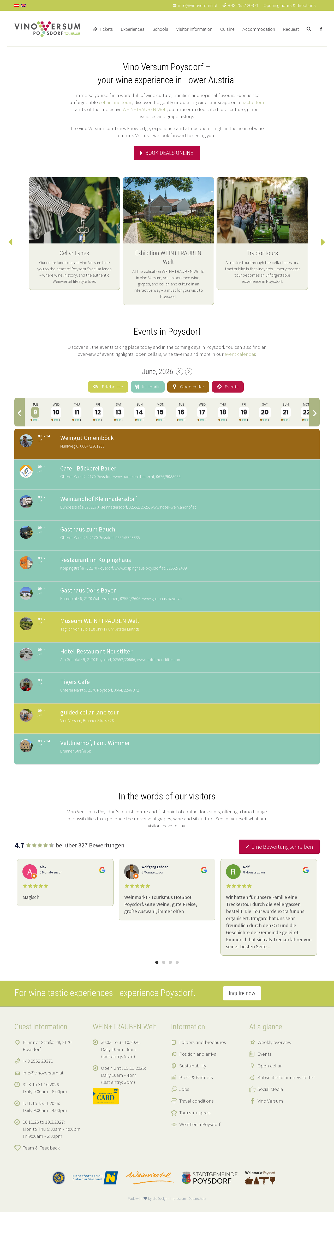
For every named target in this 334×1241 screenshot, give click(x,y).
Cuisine (227, 29)
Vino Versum (270, 1129)
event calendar (239, 354)
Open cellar (270, 1094)
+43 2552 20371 (240, 5)
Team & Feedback (41, 1176)
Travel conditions (196, 1129)
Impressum (178, 1227)
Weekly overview (274, 1071)
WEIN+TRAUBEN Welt (145, 109)
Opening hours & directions (290, 5)
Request (291, 29)
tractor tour (252, 102)
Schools (160, 29)
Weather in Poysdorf (199, 1153)
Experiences (133, 29)
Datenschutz (197, 1227)
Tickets (106, 29)
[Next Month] (188, 371)
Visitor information (194, 29)
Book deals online (169, 153)
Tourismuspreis (195, 1141)
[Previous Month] (179, 371)
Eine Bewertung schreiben (279, 875)
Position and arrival (198, 1082)
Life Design (159, 1227)
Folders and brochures (202, 1071)
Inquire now (242, 1022)
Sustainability (192, 1094)
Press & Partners (196, 1106)
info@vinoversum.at (194, 5)
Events (264, 1082)
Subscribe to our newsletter (286, 1106)
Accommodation (258, 29)
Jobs (184, 1118)
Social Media (270, 1118)
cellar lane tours (115, 102)
